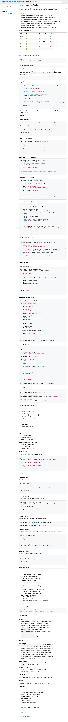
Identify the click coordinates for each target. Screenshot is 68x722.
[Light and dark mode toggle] (65, 2)
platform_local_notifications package (13, 1)
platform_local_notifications (25, 716)
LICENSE (48, 683)
